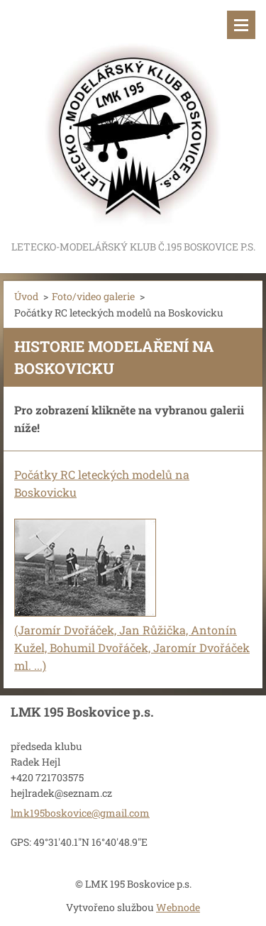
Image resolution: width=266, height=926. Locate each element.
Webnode (178, 907)
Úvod (26, 296)
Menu (241, 25)
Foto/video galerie (93, 296)
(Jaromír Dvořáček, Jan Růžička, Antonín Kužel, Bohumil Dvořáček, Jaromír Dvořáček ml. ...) (132, 647)
